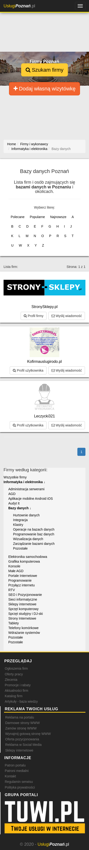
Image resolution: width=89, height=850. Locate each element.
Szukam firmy (44, 70)
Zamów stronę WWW (21, 728)
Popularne (37, 217)
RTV (11, 590)
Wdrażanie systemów (24, 633)
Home (11, 144)
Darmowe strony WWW (22, 723)
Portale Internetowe (22, 576)
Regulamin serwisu (19, 782)
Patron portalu (15, 765)
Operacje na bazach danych (33, 529)
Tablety (13, 623)
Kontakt (10, 776)
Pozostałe (20, 548)
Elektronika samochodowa (27, 557)
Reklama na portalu (19, 717)
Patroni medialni (16, 771)
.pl (19, 6)
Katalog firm (14, 696)
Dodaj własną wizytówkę (45, 89)
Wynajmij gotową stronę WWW (28, 734)
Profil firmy (33, 316)
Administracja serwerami (26, 489)
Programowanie (20, 580)
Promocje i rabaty (18, 685)
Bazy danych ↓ (19, 508)
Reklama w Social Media (23, 745)
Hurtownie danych (26, 515)
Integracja (20, 520)
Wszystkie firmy (15, 477)
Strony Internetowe (22, 618)
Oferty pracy (14, 674)
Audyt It (13, 503)
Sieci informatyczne (22, 599)
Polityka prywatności (20, 787)
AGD (11, 494)
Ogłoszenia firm (16, 668)
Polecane (17, 217)
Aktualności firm (16, 690)
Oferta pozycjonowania (22, 739)
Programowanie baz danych (33, 534)
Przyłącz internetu (21, 585)
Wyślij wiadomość (67, 316)
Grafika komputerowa (24, 561)
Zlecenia (11, 680)
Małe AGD (15, 571)
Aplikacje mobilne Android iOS (30, 498)
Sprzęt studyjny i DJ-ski (25, 614)
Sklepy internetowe (22, 604)
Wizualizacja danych (28, 539)
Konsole (14, 566)
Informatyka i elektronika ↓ (24, 482)
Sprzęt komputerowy (23, 609)
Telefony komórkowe (23, 628)
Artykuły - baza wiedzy (21, 701)
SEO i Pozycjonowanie (25, 595)
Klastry (18, 525)
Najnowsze (58, 217)
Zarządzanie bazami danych (34, 544)
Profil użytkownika (28, 370)
